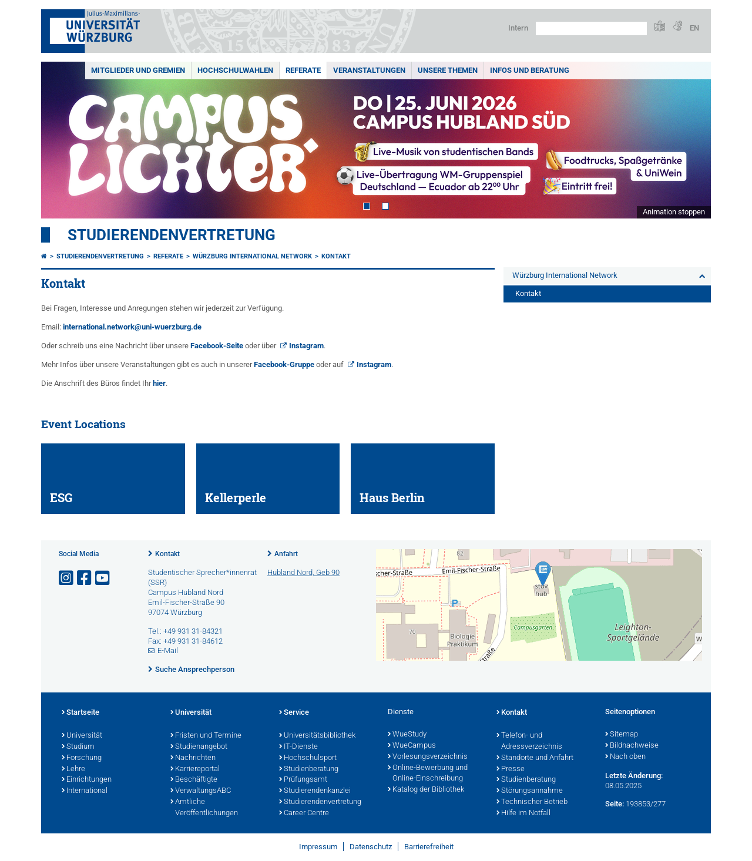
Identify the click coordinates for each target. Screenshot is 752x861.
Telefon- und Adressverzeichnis (529, 741)
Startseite (80, 713)
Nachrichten (193, 758)
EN (694, 27)
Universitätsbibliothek (317, 736)
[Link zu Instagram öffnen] (67, 578)
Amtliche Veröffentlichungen (204, 808)
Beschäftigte (193, 780)
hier (159, 383)
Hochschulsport (308, 758)
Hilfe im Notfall (523, 813)
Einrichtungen (87, 780)
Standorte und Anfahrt (534, 758)
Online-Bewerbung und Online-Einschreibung (428, 774)
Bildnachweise (632, 746)
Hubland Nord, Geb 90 (303, 572)
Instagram (306, 345)
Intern (518, 27)
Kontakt (336, 256)
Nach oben (625, 757)
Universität (82, 736)
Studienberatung (308, 769)
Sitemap (621, 734)
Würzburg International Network (252, 256)
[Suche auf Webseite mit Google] (591, 28)
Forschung (82, 758)
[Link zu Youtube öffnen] (103, 578)
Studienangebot (198, 747)
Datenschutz (371, 846)
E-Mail (167, 650)
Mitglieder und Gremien (138, 70)
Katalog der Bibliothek (426, 790)
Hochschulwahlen (235, 70)
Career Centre (304, 813)
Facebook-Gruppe (284, 364)
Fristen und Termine (205, 736)
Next (690, 140)
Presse (510, 769)
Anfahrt (286, 554)
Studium (78, 747)
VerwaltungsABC (200, 791)
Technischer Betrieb (532, 802)
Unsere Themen (448, 70)
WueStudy (407, 734)
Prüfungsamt (303, 780)
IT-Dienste (298, 747)
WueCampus (412, 746)
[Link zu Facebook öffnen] (85, 578)
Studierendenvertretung (172, 235)
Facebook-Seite (216, 345)
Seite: (614, 803)
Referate (303, 70)
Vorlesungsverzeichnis (428, 757)
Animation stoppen (674, 211)
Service (294, 713)
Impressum (318, 846)
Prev (61, 140)
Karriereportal (195, 769)
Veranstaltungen (369, 70)
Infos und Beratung (529, 70)
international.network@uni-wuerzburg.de (132, 326)
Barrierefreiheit (429, 846)
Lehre (73, 769)
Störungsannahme (529, 791)
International (85, 791)
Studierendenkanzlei (315, 791)
